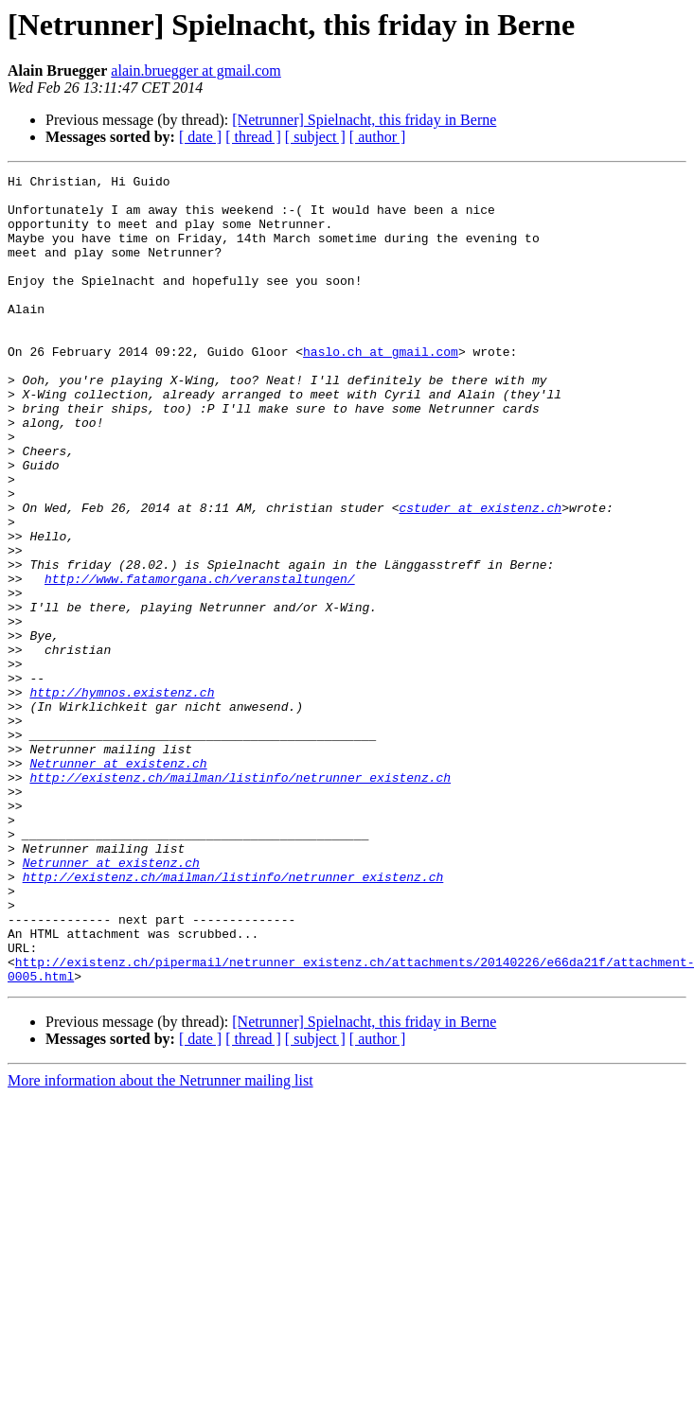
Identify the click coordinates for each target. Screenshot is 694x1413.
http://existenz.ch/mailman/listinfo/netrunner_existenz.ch (240, 899)
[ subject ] (315, 137)
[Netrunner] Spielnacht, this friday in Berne (364, 120)
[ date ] (200, 137)
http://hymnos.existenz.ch (121, 796)
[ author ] (377, 137)
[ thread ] (253, 137)
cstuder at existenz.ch (480, 575)
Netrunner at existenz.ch (117, 882)
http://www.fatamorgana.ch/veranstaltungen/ (199, 660)
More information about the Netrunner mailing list (160, 1242)
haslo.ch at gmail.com (380, 388)
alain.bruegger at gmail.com (195, 70)
